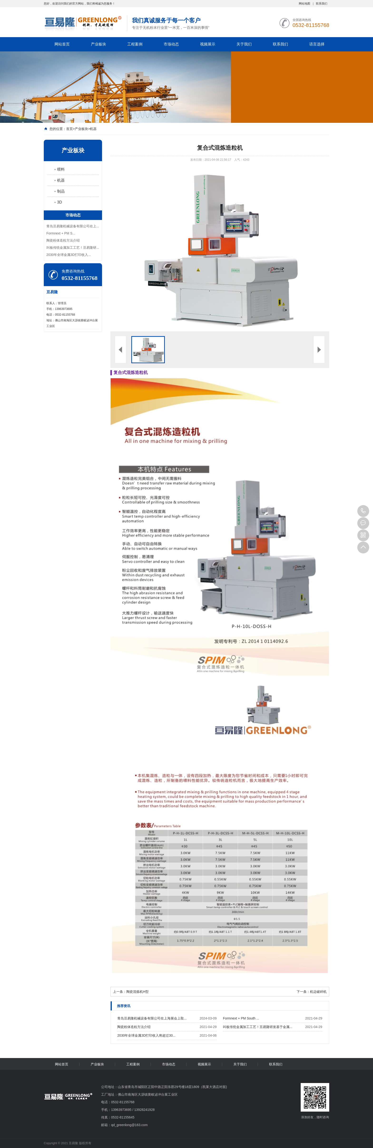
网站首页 (62, 44)
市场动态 (171, 44)
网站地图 (304, 3)
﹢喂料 (59, 169)
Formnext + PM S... (60, 233)
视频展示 (207, 44)
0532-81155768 (363, 511)
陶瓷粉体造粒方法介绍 (63, 240)
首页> (70, 129)
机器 (93, 129)
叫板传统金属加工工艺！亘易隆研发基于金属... (257, 1027)
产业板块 (98, 44)
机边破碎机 (318, 992)
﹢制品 (59, 191)
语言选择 (316, 44)
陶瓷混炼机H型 (137, 992)
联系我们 (321, 3)
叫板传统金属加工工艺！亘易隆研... (72, 247)
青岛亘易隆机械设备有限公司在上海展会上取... (152, 1018)
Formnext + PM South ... (241, 1018)
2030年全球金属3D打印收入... (68, 255)
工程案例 (134, 44)
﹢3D (57, 202)
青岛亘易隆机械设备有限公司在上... (72, 226)
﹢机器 (59, 180)
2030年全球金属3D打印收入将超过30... (146, 1035)
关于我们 (244, 44)
